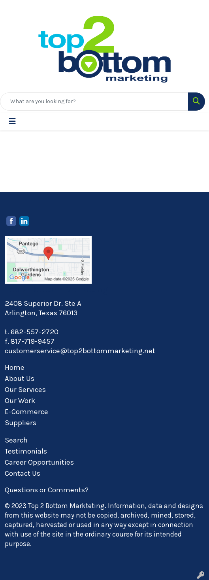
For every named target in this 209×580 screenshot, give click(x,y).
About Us (19, 378)
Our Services (25, 389)
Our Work (20, 400)
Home (14, 367)
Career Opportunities (39, 462)
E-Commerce (26, 411)
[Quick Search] (94, 101)
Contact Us (22, 473)
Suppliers (20, 422)
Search (16, 440)
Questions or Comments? (46, 490)
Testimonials (26, 451)
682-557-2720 (34, 332)
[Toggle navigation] (12, 121)
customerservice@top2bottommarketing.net (80, 350)
